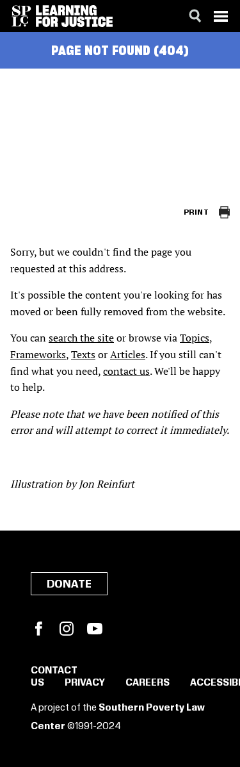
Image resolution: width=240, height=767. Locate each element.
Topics (194, 338)
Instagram (66, 629)
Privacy (85, 683)
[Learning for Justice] (74, 16)
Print (196, 212)
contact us (126, 371)
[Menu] (221, 16)
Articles (127, 354)
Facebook (38, 629)
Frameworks (38, 354)
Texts (83, 354)
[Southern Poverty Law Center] (21, 16)
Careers (147, 683)
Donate (69, 584)
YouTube (94, 629)
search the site (81, 338)
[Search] (195, 16)
